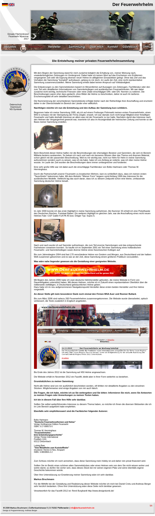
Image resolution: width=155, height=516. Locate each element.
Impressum (15, 107)
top (151, 505)
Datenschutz (16, 104)
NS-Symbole (16, 109)
